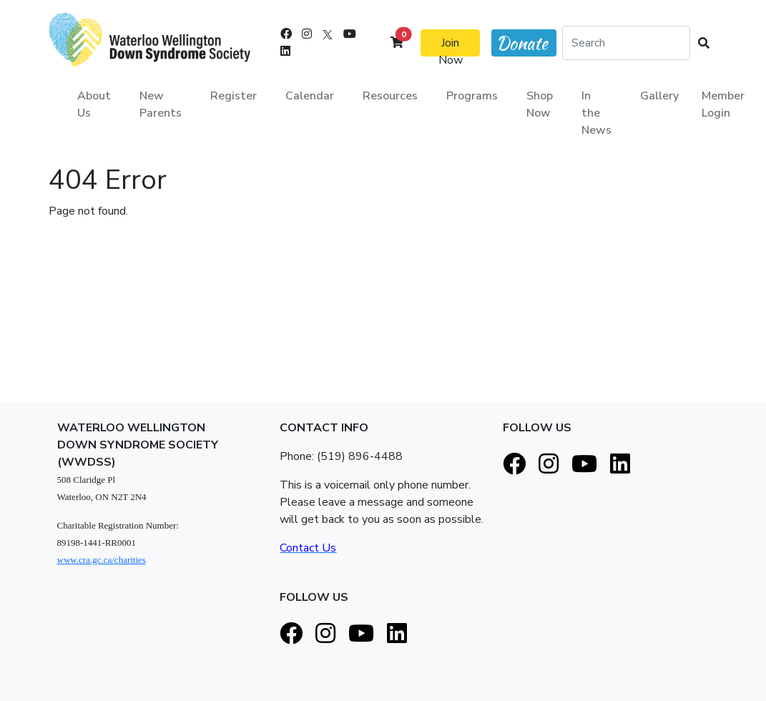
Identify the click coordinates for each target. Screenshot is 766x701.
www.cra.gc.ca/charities (101, 559)
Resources (390, 96)
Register (233, 96)
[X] (327, 34)
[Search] (625, 43)
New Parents (160, 104)
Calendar (309, 96)
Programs (472, 96)
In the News (596, 113)
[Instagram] (307, 34)
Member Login (723, 104)
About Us (94, 104)
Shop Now (539, 104)
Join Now (450, 46)
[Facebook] (286, 34)
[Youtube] (349, 34)
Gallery (659, 96)
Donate (522, 43)
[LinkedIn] (285, 51)
